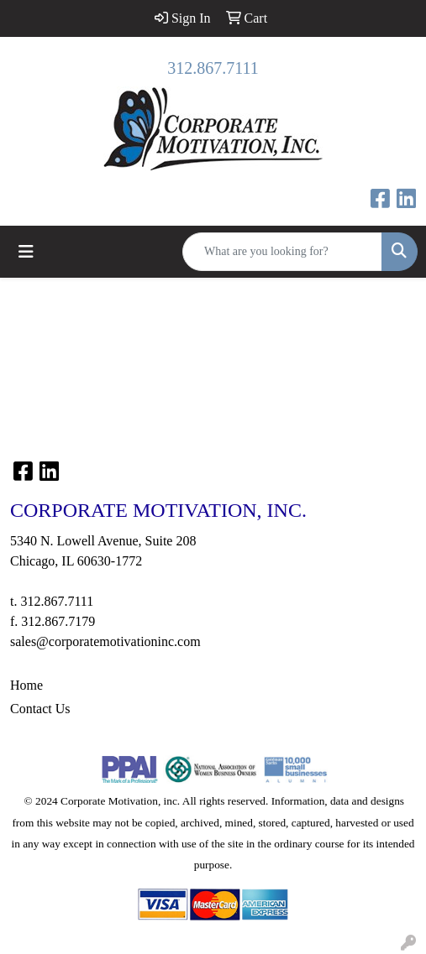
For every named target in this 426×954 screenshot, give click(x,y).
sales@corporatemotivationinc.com (105, 641)
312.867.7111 (213, 68)
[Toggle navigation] (26, 251)
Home (26, 685)
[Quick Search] (282, 251)
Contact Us (40, 708)
